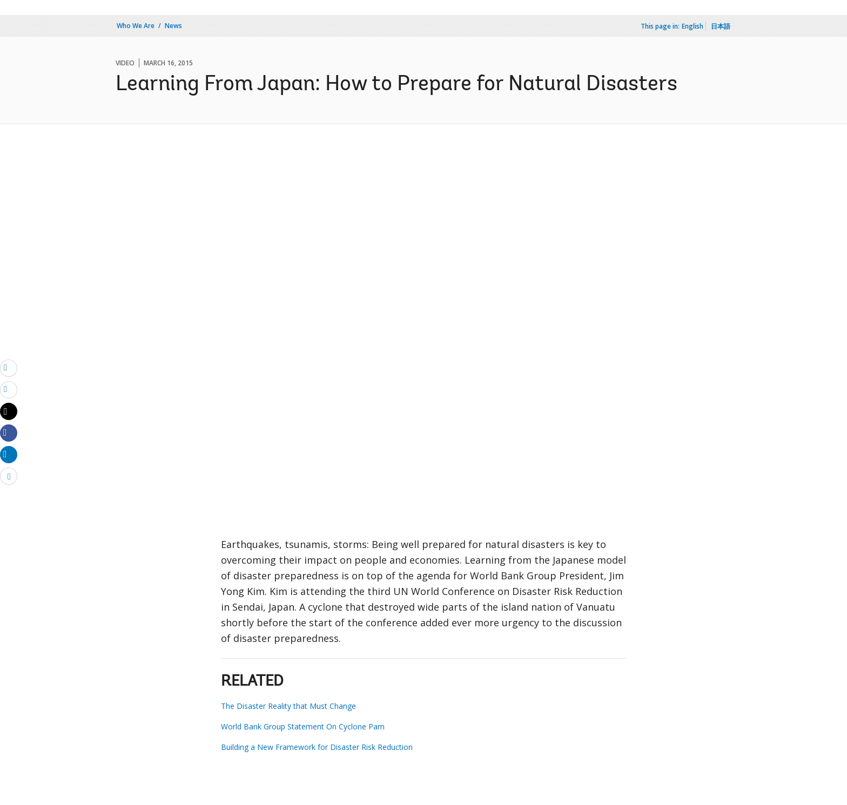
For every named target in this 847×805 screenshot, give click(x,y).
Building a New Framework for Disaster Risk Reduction (317, 747)
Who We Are (135, 25)
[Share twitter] (9, 411)
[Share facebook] (8, 432)
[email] (9, 367)
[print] (9, 389)
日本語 (720, 26)
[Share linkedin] (8, 454)
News (173, 25)
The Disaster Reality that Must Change (288, 706)
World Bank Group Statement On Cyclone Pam (303, 726)
